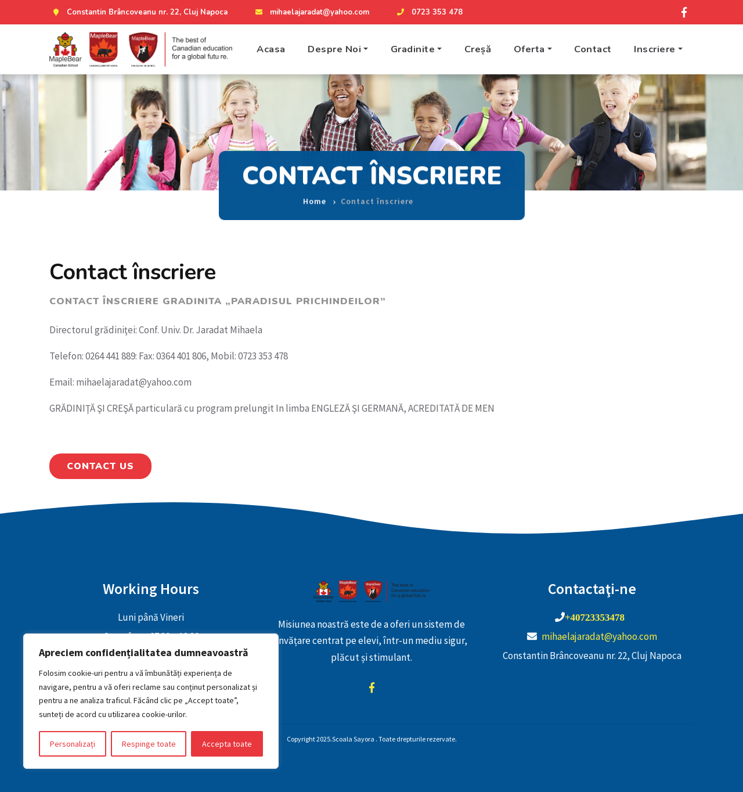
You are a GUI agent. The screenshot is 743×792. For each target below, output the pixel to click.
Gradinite (413, 49)
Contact (593, 49)
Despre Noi (334, 49)
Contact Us (100, 466)
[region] (151, 701)
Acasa (271, 49)
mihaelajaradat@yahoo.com (311, 12)
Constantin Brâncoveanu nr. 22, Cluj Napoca (138, 12)
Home (314, 192)
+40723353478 (595, 617)
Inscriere (655, 49)
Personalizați (72, 744)
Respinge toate (149, 744)
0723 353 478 (428, 12)
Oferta (529, 49)
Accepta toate (227, 744)
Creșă (478, 49)
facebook (371, 687)
